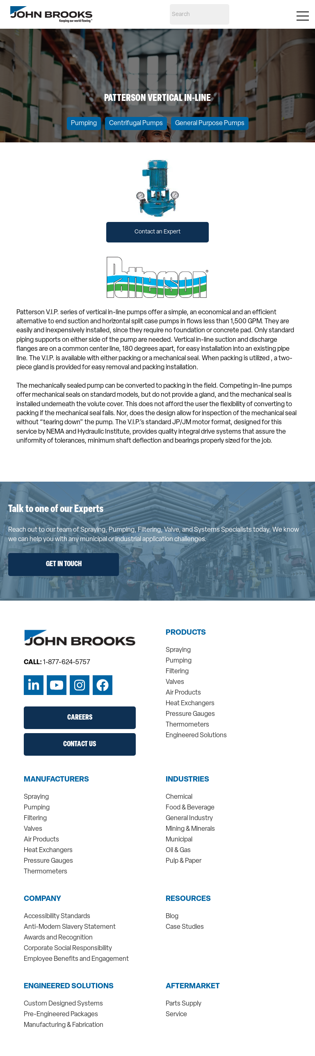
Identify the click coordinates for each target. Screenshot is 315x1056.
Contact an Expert (157, 232)
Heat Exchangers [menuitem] (190, 703)
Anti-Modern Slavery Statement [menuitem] (70, 927)
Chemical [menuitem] (179, 797)
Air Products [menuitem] (183, 693)
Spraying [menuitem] (178, 650)
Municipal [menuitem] (179, 840)
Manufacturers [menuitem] (56, 780)
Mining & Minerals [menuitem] (190, 829)
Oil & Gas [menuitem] (178, 850)
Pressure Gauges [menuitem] (190, 714)
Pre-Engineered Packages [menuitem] (61, 1014)
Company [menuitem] (42, 899)
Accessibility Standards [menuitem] (57, 916)
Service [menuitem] (176, 1014)
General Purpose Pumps (209, 123)
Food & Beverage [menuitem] (190, 808)
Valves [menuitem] (175, 682)
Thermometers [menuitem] (187, 725)
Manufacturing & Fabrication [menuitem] (63, 1025)
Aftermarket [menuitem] (193, 986)
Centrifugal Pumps (136, 123)
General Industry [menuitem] (189, 818)
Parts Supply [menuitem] (183, 1004)
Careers (79, 718)
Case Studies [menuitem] (185, 927)
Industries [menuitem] (187, 780)
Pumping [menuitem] (179, 661)
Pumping (84, 123)
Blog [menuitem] (172, 916)
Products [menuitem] (186, 633)
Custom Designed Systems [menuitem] (63, 1004)
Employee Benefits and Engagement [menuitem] (76, 959)
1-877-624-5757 (66, 662)
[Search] (199, 14)
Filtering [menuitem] (177, 671)
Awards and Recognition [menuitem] (58, 938)
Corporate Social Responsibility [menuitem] (68, 948)
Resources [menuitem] (188, 899)
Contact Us (79, 744)
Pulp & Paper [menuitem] (183, 861)
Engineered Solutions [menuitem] (196, 735)
